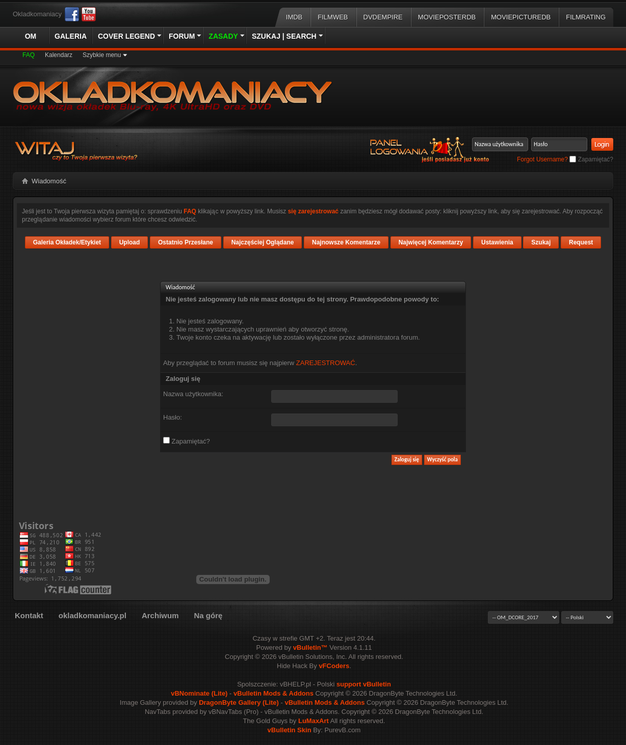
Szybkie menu (102, 55)
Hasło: (172, 417)
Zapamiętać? (591, 159)
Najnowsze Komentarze (346, 242)
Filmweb (333, 17)
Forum (182, 36)
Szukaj (541, 242)
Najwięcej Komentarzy (431, 242)
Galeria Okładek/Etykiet (67, 242)
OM (31, 36)
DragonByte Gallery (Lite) (239, 702)
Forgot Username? (542, 159)
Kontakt (29, 615)
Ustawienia (497, 242)
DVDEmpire (383, 17)
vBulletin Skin (289, 730)
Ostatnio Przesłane (185, 242)
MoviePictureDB (521, 17)
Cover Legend (126, 36)
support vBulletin (363, 684)
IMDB (294, 17)
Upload (129, 242)
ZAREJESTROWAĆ (325, 363)
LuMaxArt (313, 721)
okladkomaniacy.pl (92, 615)
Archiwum (160, 615)
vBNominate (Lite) (199, 693)
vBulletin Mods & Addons (273, 693)
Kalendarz (58, 55)
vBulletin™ (310, 647)
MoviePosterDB (447, 17)
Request (581, 242)
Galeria (71, 36)
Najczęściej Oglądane (262, 242)
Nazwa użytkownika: (193, 394)
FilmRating (586, 17)
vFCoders (334, 666)
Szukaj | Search (284, 36)
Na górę (208, 615)
